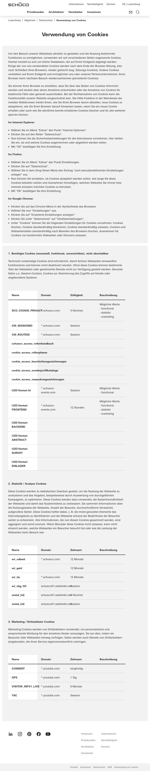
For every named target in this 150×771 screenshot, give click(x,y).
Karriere (111, 4)
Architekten (56, 12)
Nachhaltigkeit (95, 4)
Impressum (85, 767)
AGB (110, 767)
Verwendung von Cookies (126, 767)
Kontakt (74, 767)
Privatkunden (35, 12)
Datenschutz (46, 20)
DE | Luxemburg (131, 4)
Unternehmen (76, 4)
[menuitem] (10, 734)
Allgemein (29, 20)
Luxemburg (14, 20)
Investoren (94, 12)
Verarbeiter (75, 12)
